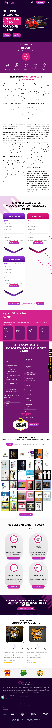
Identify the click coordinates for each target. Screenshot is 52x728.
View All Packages (28, 303)
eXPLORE (14, 558)
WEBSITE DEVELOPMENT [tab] (28, 444)
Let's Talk (40, 303)
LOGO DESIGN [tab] (17, 444)
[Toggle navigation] (48, 2)
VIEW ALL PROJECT (26, 514)
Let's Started (16, 35)
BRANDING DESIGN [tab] (40, 444)
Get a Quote (6, 35)
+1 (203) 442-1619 (14, 303)
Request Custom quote (26, 608)
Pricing (40, 2)
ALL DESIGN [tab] (9, 444)
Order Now (13, 242)
